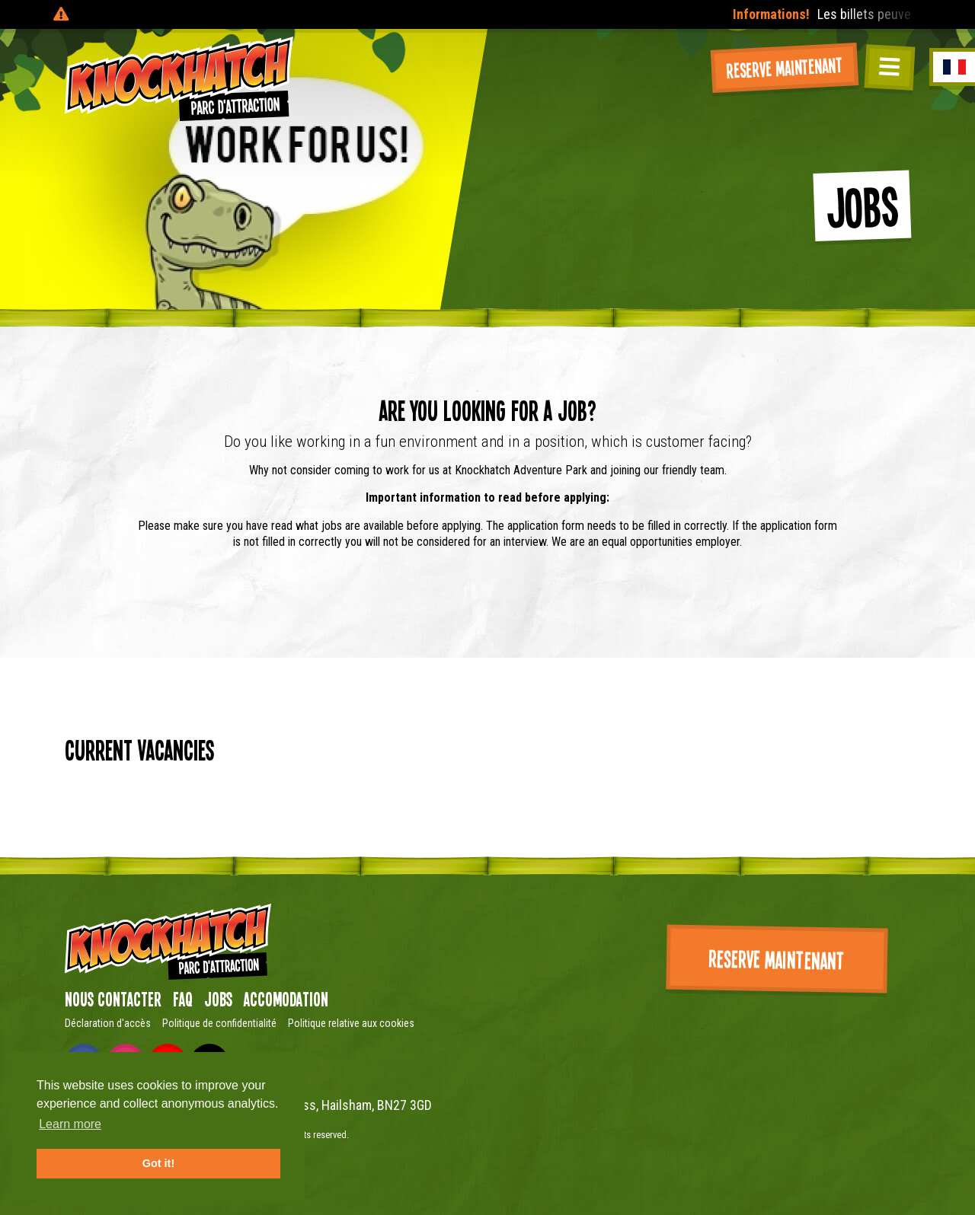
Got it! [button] (158, 1163)
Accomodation (286, 998)
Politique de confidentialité (219, 1023)
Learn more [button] (70, 1124)
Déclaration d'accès (108, 1023)
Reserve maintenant (784, 66)
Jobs (218, 998)
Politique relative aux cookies (351, 1023)
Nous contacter (113, 998)
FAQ (183, 998)
